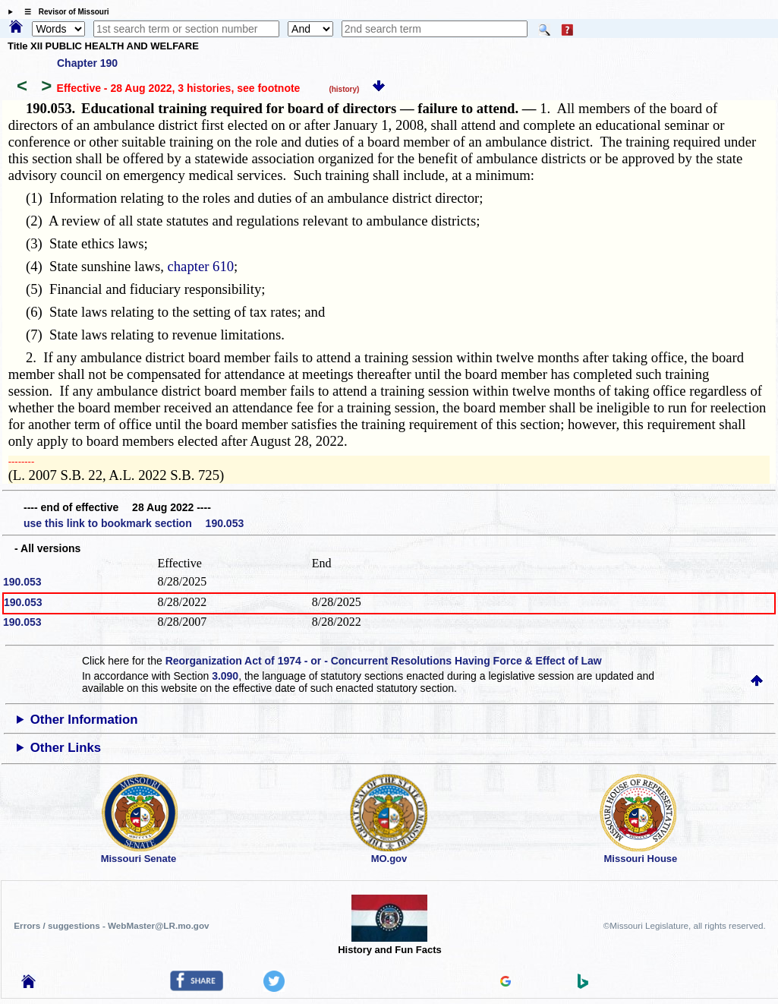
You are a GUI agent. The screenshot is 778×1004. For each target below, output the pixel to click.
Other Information (84, 719)
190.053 (22, 582)
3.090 (225, 676)
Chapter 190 (87, 63)
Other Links (65, 747)
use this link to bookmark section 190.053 (134, 523)
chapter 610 (201, 266)
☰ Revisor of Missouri (63, 12)
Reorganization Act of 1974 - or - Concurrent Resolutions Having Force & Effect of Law (383, 661)
